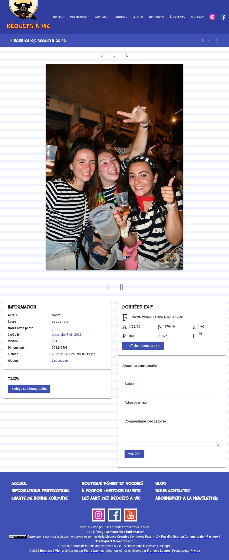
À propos (177, 17)
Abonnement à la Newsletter (186, 498)
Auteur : (131, 384)
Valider (134, 453)
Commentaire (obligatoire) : (146, 421)
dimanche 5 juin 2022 (66, 334)
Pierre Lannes (94, 550)
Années (121, 17)
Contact (197, 17)
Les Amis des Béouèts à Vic (111, 498)
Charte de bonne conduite (39, 498)
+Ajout (137, 17)
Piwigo (195, 550)
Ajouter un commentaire (139, 365)
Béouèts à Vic (49, 550)
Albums (101, 17)
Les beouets (60, 360)
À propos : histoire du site (111, 490)
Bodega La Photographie (29, 388)
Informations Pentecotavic (40, 490)
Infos (57, 17)
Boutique (156, 17)
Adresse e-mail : (137, 402)
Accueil (7, 40)
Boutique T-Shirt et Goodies (112, 483)
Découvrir (78, 17)
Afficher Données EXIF (143, 346)
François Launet (158, 550)
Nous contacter (172, 490)
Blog (160, 483)
